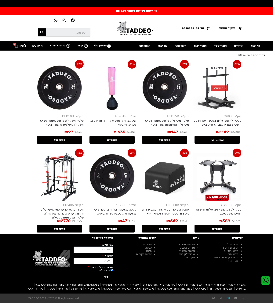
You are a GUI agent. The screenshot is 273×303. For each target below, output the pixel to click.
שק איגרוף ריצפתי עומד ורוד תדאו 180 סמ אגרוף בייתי (113, 122)
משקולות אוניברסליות (113, 284)
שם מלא (107, 245)
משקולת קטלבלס (131, 288)
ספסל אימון (215, 288)
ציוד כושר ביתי (167, 284)
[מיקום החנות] (240, 28)
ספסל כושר (200, 288)
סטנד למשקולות (111, 288)
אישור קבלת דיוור (101, 267)
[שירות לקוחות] (68, 46)
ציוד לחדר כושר (67, 284)
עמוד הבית (259, 55)
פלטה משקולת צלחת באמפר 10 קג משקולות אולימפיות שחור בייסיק (62, 122)
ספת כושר (63, 288)
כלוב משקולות (92, 288)
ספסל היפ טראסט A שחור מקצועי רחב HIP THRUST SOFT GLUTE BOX (165, 211)
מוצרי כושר (220, 45)
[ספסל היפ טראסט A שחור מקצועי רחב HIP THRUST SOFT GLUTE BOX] (165, 177)
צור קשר (162, 45)
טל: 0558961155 (193, 28)
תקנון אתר (180, 45)
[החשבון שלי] (109, 46)
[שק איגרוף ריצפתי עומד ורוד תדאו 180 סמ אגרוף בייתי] (112, 88)
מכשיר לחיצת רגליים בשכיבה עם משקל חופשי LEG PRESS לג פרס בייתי (217, 122)
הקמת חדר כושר (237, 284)
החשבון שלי (100, 45)
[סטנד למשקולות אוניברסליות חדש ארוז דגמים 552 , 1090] (217, 177)
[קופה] (86, 46)
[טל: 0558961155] (208, 28)
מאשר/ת (104, 270)
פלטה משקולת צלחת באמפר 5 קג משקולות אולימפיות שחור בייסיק (115, 211)
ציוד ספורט (76, 288)
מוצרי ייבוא (200, 45)
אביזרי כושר (196, 284)
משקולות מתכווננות (88, 284)
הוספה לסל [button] (164, 140)
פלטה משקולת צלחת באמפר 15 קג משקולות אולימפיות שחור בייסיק (167, 122)
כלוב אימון (148, 288)
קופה (80, 45)
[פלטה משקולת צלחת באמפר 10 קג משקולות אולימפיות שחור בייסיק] (59, 88)
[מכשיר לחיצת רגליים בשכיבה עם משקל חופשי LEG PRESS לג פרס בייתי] (217, 88)
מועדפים (37, 45)
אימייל (108, 256)
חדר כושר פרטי (150, 284)
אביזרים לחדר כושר (215, 284)
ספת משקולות (164, 288)
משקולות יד (133, 284)
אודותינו (238, 45)
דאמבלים (228, 288)
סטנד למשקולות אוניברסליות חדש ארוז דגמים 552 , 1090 (217, 211)
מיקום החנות (227, 28)
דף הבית (255, 45)
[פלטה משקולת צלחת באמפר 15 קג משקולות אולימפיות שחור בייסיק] (165, 88)
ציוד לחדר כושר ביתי (46, 284)
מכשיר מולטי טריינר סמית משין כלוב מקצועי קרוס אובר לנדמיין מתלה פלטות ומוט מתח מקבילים (62, 213)
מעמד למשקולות (183, 288)
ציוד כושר (183, 284)
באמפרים (241, 288)
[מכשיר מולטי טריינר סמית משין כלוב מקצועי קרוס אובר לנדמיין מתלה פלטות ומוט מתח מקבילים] (59, 177)
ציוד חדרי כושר (35, 288)
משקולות (50, 288)
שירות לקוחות (57, 45)
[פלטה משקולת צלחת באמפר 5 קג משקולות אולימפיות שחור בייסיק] (112, 177)
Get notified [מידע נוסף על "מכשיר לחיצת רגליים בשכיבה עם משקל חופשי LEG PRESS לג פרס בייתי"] (217, 140)
